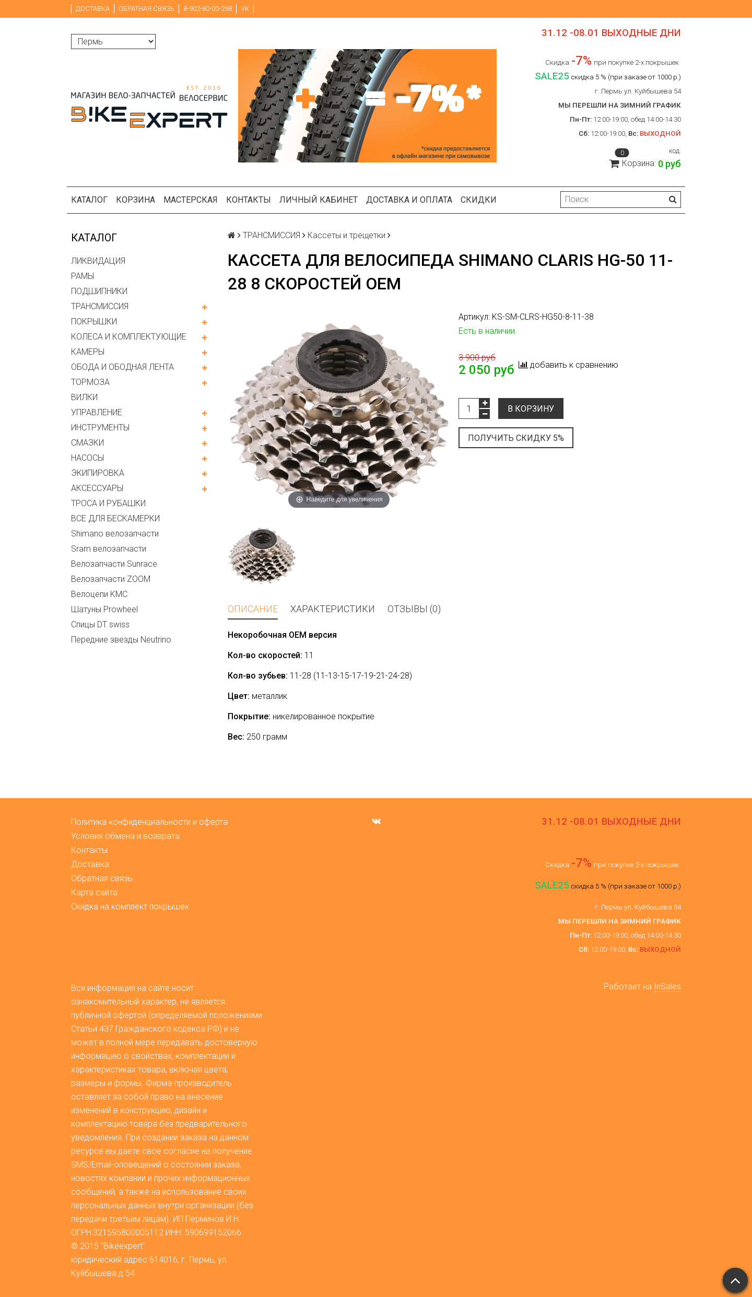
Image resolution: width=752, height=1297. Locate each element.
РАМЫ (82, 276)
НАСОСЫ (87, 458)
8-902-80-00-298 (207, 9)
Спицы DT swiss (100, 624)
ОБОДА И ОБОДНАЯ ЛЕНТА (122, 367)
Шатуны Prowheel (104, 609)
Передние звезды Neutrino (121, 640)
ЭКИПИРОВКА (97, 473)
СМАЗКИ (87, 443)
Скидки (479, 200)
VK (245, 9)
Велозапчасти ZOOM (110, 579)
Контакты (248, 200)
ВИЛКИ (84, 397)
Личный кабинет (318, 200)
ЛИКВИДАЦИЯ (98, 261)
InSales (667, 986)
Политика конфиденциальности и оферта (149, 822)
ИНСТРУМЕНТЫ (100, 428)
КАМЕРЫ (87, 352)
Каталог (89, 200)
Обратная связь (146, 9)
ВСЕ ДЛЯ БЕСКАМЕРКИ (115, 518)
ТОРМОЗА (90, 382)
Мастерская (190, 200)
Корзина (135, 200)
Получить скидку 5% (516, 438)
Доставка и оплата (409, 200)
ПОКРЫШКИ (94, 321)
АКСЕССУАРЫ (97, 488)
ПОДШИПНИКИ (99, 291)
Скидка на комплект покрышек (130, 907)
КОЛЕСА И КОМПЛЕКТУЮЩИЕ (128, 337)
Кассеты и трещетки (346, 235)
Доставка (93, 9)
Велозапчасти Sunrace (114, 564)
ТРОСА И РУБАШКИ (108, 503)
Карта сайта (94, 892)
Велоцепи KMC (99, 594)
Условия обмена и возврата (125, 836)
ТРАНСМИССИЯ (99, 306)
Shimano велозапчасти (115, 534)
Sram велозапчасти (108, 549)
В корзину (531, 409)
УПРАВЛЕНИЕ (96, 412)
